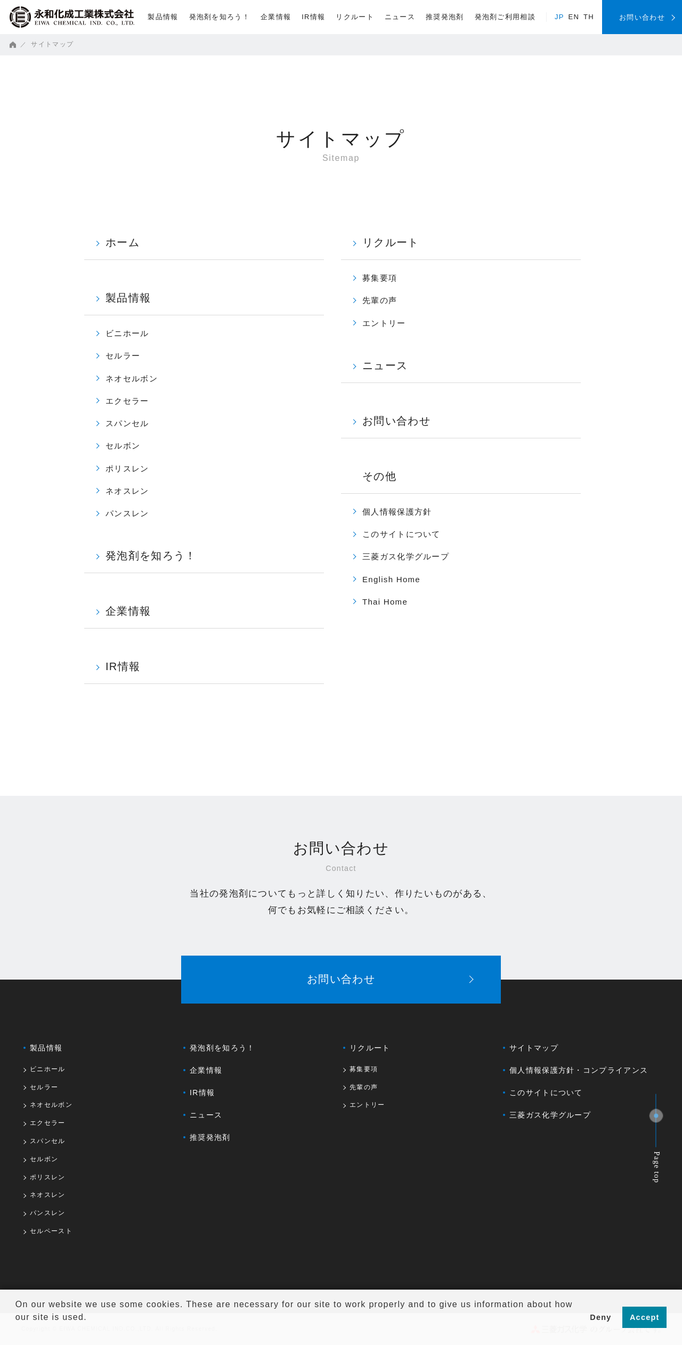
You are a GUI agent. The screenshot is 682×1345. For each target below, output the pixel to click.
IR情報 (313, 17)
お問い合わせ (396, 421)
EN (574, 17)
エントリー (384, 323)
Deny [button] (600, 1317)
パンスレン (127, 513)
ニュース (400, 17)
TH (588, 17)
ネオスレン (127, 490)
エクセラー (127, 400)
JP (559, 17)
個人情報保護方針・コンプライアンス (578, 1070)
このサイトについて (401, 534)
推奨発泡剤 (445, 17)
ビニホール (127, 333)
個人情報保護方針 (397, 511)
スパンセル (127, 423)
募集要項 (379, 277)
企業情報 (276, 17)
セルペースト (51, 1231)
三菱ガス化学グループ (405, 556)
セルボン (122, 445)
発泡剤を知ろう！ (219, 17)
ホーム (122, 242)
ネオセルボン (131, 378)
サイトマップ (533, 1048)
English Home (391, 579)
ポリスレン (127, 468)
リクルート (355, 17)
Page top (657, 1167)
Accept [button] (645, 1317)
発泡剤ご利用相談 (505, 17)
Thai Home (385, 601)
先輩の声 (379, 300)
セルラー (122, 355)
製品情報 (163, 17)
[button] (17, 1331)
